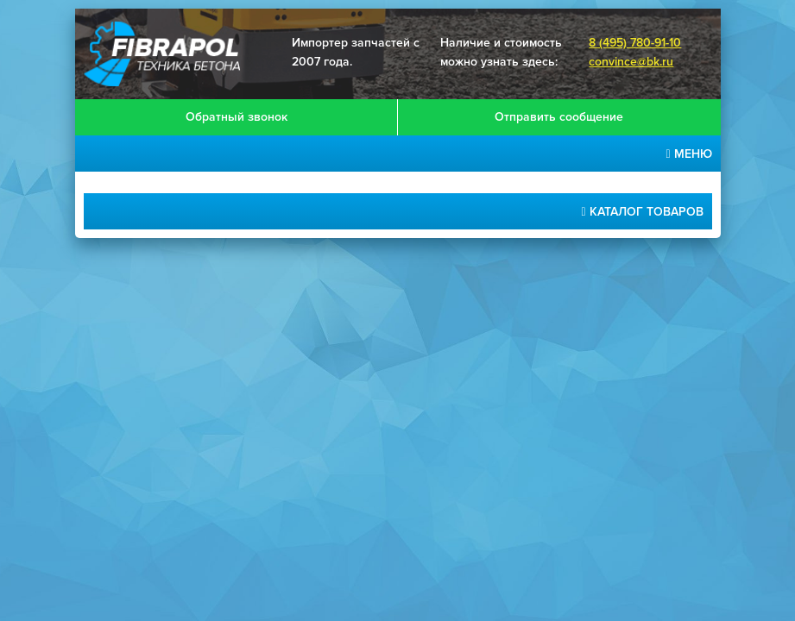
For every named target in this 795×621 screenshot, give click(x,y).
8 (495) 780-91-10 (635, 42)
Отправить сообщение (559, 117)
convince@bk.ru (631, 61)
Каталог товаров (642, 211)
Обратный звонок (236, 117)
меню (688, 154)
